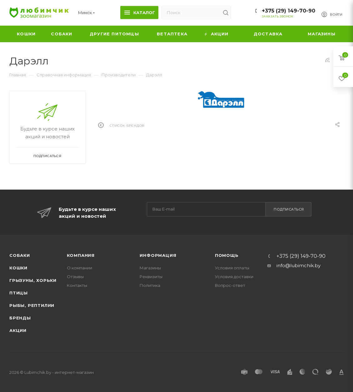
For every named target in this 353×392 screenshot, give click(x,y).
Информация (158, 255)
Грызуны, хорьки (33, 280)
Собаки (19, 255)
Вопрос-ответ (230, 285)
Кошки (18, 267)
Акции (18, 330)
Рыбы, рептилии (31, 305)
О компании (79, 267)
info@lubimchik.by (298, 265)
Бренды (20, 317)
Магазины (150, 267)
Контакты (77, 285)
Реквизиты (151, 276)
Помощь (227, 255)
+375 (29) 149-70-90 (288, 11)
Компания (81, 255)
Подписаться (289, 209)
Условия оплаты (232, 267)
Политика (150, 285)
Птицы (18, 292)
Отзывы (75, 276)
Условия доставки (234, 276)
